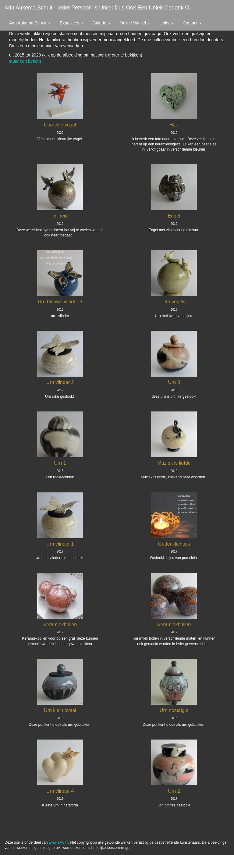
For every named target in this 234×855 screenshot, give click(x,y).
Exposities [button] (71, 22)
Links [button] (166, 22)
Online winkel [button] (135, 22)
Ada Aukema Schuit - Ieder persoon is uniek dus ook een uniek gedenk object (103, 8)
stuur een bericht (25, 61)
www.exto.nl (58, 842)
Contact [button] (192, 22)
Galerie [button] (102, 22)
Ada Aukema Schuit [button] (30, 22)
